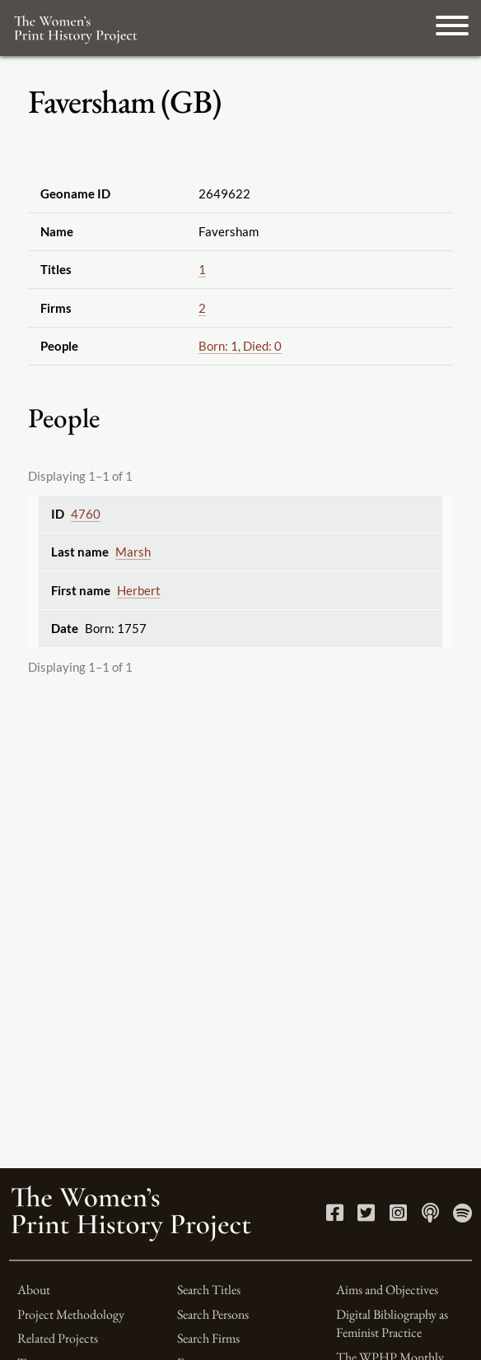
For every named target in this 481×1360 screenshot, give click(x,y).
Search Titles (208, 1289)
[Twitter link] (366, 1215)
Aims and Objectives (387, 1289)
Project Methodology (70, 1314)
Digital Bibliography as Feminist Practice (392, 1323)
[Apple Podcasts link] (430, 1215)
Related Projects (57, 1338)
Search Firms (208, 1338)
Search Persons (213, 1314)
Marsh (133, 551)
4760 (85, 513)
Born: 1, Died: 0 (240, 345)
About (33, 1289)
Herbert (139, 590)
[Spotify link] (462, 1215)
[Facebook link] (334, 1215)
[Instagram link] (398, 1215)
